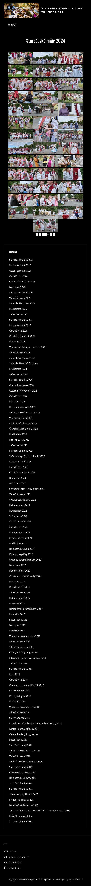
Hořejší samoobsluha (20, 816)
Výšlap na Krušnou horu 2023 (24, 412)
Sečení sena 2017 (18, 739)
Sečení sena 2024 (18, 374)
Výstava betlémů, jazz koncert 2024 (27, 347)
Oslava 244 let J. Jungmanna (23, 734)
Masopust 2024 (17, 401)
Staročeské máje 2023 (20, 450)
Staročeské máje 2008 (20, 788)
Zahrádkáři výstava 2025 (22, 303)
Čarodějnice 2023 (18, 467)
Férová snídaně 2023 (20, 461)
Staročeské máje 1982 (20, 821)
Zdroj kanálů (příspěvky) (16, 857)
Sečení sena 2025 (18, 314)
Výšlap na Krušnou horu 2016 (24, 750)
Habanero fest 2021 (19, 532)
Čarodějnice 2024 (18, 396)
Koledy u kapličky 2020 (21, 554)
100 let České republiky (21, 647)
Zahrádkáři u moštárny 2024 (24, 363)
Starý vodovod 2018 (19, 690)
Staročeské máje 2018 (20, 668)
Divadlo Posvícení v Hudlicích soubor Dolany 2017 (35, 723)
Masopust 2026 (17, 287)
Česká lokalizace (12, 867)
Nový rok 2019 (16, 630)
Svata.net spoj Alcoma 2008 (23, 794)
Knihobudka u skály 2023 (22, 407)
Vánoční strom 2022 (19, 494)
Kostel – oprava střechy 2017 (24, 728)
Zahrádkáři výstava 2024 (22, 358)
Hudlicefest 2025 (18, 308)
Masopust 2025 (17, 341)
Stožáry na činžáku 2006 (22, 799)
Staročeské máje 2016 (20, 767)
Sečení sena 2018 (18, 663)
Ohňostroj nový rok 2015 (22, 772)
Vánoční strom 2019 (19, 592)
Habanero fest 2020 (19, 570)
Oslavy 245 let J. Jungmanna (23, 652)
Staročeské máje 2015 (20, 783)
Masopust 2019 (17, 625)
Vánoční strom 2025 (19, 298)
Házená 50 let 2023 (19, 439)
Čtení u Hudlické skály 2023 (23, 428)
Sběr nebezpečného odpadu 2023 (27, 456)
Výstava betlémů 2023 (20, 418)
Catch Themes (77, 879)
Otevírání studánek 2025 (22, 336)
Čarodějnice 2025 (18, 330)
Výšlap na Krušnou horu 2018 (24, 636)
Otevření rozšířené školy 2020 (25, 576)
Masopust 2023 (17, 483)
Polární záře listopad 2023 (23, 423)
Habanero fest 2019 (19, 597)
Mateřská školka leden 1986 (23, 805)
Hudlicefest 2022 (18, 510)
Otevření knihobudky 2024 (23, 390)
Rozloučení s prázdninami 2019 (25, 608)
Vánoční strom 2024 (19, 352)
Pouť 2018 (14, 674)
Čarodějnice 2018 (18, 679)
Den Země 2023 (17, 477)
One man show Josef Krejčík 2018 (26, 685)
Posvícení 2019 (17, 603)
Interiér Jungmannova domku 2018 (27, 657)
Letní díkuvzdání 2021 (20, 537)
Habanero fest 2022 (19, 505)
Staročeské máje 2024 (20, 379)
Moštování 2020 (17, 565)
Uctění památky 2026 (20, 270)
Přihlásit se (10, 851)
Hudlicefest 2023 (18, 434)
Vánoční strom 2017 (19, 712)
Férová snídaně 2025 (20, 325)
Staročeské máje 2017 (20, 745)
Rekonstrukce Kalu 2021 (21, 548)
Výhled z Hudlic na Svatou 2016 (25, 761)
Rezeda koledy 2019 (19, 587)
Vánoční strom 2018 (19, 641)
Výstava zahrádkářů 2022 (22, 499)
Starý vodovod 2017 (19, 717)
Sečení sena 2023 (18, 445)
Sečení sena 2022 (18, 516)
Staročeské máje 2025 (20, 319)
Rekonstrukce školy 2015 (22, 777)
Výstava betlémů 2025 (20, 292)
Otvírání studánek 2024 (21, 385)
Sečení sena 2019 (18, 619)
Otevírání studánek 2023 (22, 472)
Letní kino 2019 (17, 614)
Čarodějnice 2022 (18, 527)
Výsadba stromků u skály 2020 (25, 559)
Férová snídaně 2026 (20, 265)
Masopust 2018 (17, 701)
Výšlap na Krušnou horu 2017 (24, 707)
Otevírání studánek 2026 (22, 281)
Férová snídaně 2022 (20, 521)
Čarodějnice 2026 (18, 276)
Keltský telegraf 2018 (20, 696)
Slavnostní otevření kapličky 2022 (26, 488)
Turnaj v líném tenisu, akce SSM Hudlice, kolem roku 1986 (39, 810)
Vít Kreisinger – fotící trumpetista (37, 879)
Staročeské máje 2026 (20, 259)
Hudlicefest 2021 (18, 543)
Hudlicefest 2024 (18, 368)
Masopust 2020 (17, 581)
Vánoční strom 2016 (19, 756)
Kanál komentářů (13, 862)
